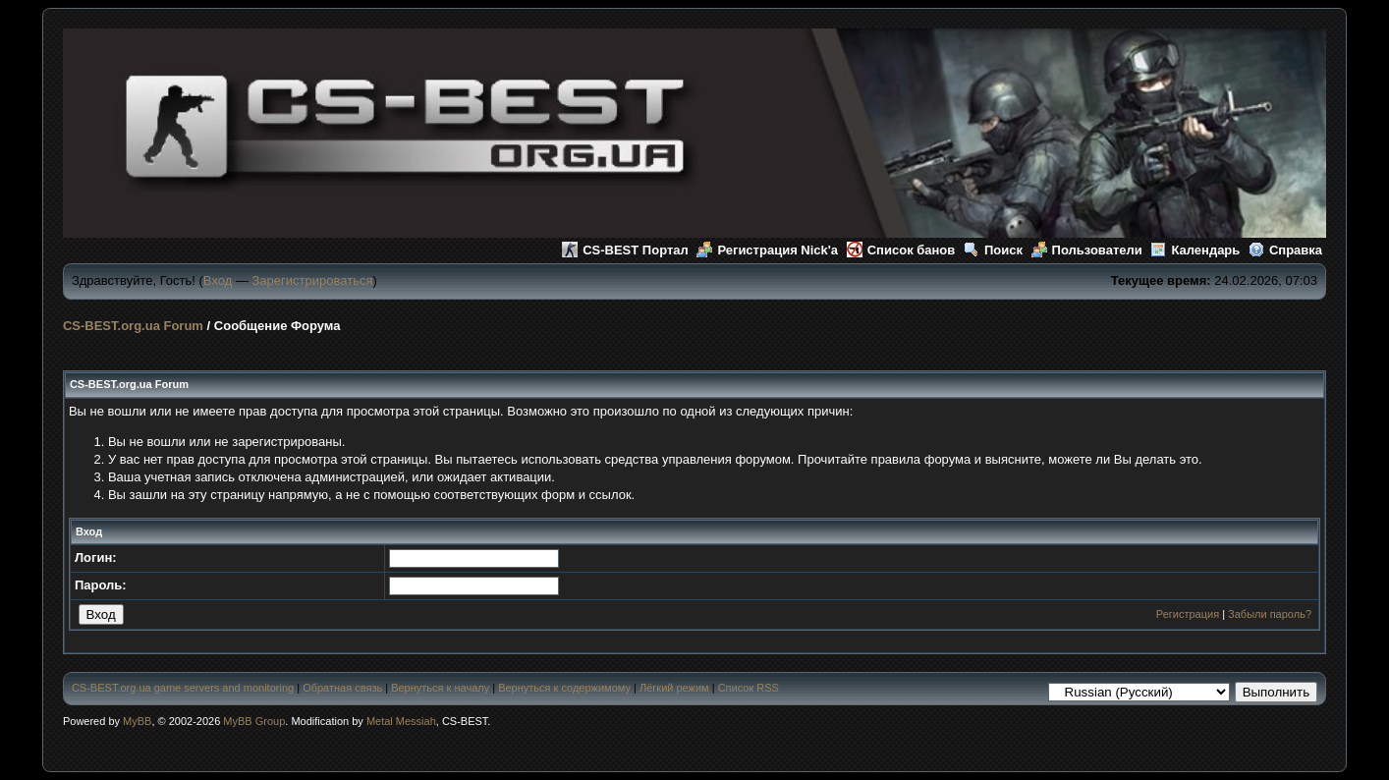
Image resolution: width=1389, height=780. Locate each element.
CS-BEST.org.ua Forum (133, 325)
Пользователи (1086, 250)
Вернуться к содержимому (564, 688)
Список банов (901, 250)
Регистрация (1187, 614)
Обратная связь (342, 688)
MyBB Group (254, 721)
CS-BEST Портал (625, 250)
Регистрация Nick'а (767, 250)
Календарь (1195, 250)
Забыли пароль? (1269, 614)
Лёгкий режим (674, 688)
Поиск (993, 250)
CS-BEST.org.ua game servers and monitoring (183, 688)
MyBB (137, 721)
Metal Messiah (401, 721)
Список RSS (748, 688)
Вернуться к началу (440, 688)
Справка (1285, 250)
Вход (217, 280)
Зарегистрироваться (312, 280)
